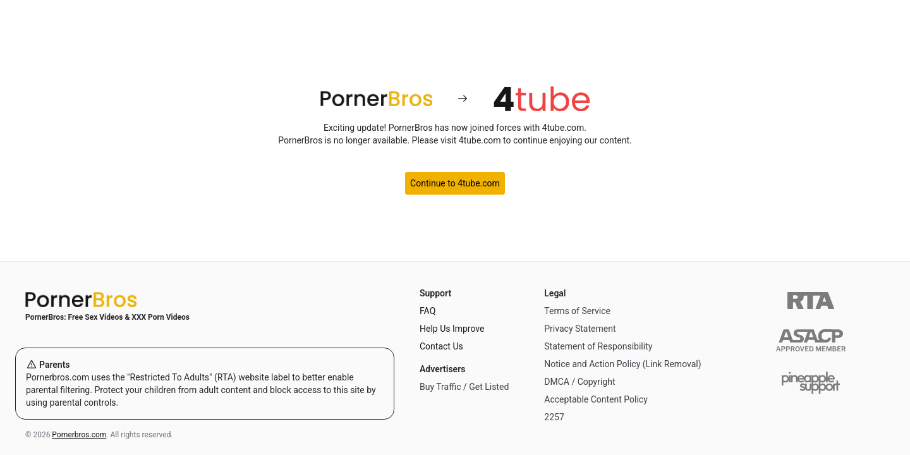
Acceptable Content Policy (596, 399)
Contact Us (441, 346)
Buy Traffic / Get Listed (464, 387)
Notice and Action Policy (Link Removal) (622, 364)
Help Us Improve (452, 329)
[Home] (204, 299)
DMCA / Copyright (579, 382)
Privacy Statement (580, 329)
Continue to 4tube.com (455, 183)
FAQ (427, 311)
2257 (554, 417)
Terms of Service (577, 311)
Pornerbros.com (79, 434)
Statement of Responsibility (598, 346)
